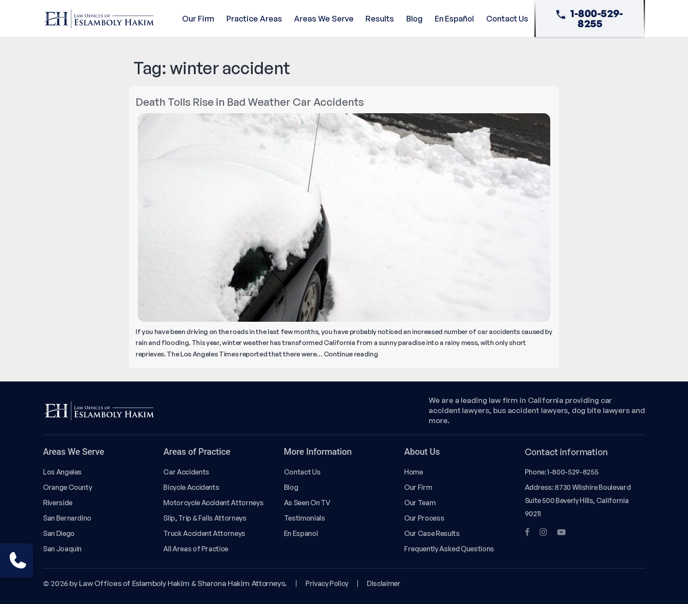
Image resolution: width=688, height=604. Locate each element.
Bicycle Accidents (191, 487)
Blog (414, 18)
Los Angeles (62, 471)
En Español (454, 18)
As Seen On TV (307, 502)
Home (413, 471)
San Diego (59, 533)
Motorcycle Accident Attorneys (213, 502)
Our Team (419, 502)
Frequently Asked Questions (449, 548)
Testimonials (304, 518)
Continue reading (351, 354)
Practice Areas (254, 18)
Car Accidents (186, 471)
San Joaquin (62, 548)
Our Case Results (431, 533)
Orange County (67, 487)
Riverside (57, 502)
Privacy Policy (326, 583)
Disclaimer (383, 583)
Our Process (424, 518)
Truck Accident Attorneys (204, 533)
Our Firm (198, 18)
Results (380, 18)
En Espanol (301, 533)
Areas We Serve (323, 18)
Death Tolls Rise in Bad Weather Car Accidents (250, 101)
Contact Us (507, 18)
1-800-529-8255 (589, 18)
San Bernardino (67, 518)
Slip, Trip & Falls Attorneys (204, 518)
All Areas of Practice (195, 548)
